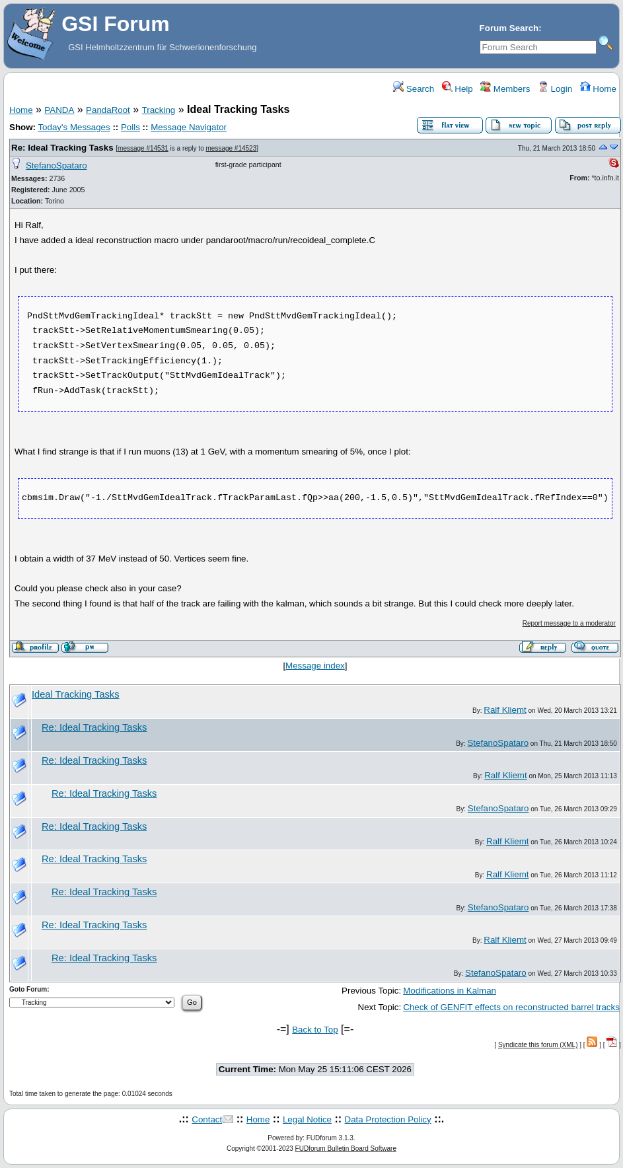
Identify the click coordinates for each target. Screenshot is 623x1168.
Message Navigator (189, 127)
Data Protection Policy (388, 1119)
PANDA (59, 110)
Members (505, 89)
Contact (207, 1119)
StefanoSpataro (56, 165)
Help (456, 89)
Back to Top (315, 1030)
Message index (315, 666)
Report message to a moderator (569, 623)
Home (597, 89)
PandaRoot (108, 110)
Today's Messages (74, 127)
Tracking (159, 110)
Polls (130, 127)
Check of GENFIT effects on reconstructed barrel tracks (511, 1007)
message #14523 (231, 148)
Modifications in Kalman (449, 991)
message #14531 (143, 148)
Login (555, 89)
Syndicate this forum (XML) (538, 1044)
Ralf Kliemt (505, 710)
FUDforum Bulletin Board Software (345, 1148)
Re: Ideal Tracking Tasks (62, 148)
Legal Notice (307, 1119)
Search (413, 89)
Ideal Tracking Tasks (76, 694)
